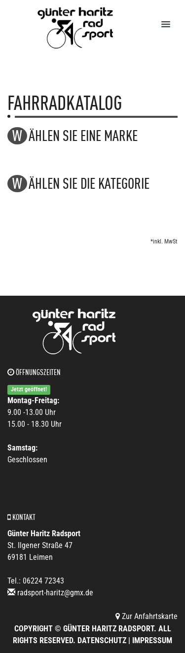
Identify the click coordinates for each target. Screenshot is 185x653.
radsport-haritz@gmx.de (55, 592)
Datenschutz (101, 640)
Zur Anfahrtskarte (146, 616)
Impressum (152, 640)
